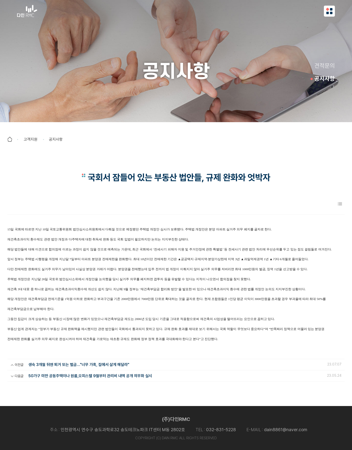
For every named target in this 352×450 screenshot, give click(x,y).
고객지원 (30, 139)
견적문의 (324, 65)
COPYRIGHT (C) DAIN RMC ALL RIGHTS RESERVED (176, 438)
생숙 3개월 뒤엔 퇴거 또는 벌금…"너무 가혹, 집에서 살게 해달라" (78, 364)
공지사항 (324, 78)
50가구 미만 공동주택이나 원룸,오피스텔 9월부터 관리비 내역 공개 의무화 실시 (90, 376)
